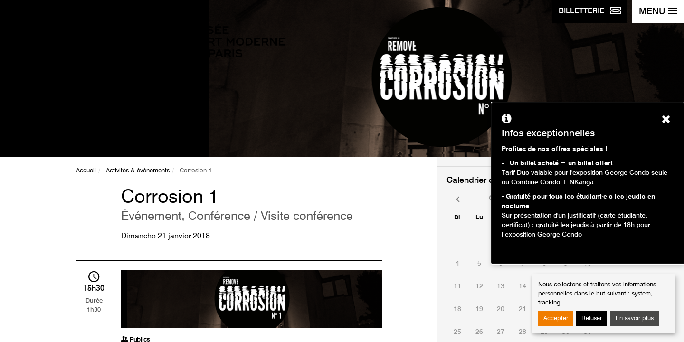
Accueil (86, 171)
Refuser (591, 318)
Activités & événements (138, 171)
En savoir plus (635, 318)
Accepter (555, 318)
